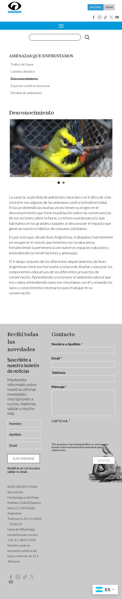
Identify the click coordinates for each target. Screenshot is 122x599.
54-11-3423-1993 (22, 540)
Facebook (93, 17)
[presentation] (83, 433)
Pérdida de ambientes (26, 93)
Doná (109, 7)
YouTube (116, 17)
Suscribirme (24, 458)
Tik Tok (105, 17)
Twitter (111, 17)
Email (56, 358)
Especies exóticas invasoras (30, 86)
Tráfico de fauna (22, 64)
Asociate (95, 7)
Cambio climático (23, 71)
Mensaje (58, 387)
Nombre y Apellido (66, 344)
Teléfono (58, 372)
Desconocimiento (24, 79)
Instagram (99, 17)
